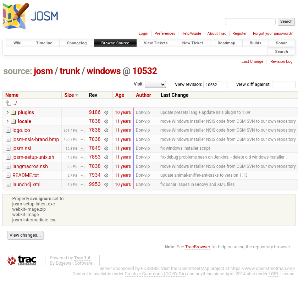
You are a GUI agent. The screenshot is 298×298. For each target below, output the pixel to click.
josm (43, 71)
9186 (94, 113)
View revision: (188, 84)
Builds (255, 43)
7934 (94, 183)
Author (143, 95)
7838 (94, 123)
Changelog (77, 43)
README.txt (25, 183)
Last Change (252, 61)
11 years (123, 122)
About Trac (217, 33)
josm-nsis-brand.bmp (35, 142)
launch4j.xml (26, 193)
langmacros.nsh (30, 173)
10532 (144, 71)
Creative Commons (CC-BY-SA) (155, 283)
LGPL (274, 283)
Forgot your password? (273, 33)
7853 (94, 163)
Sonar (281, 43)
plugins (26, 112)
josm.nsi (21, 152)
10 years (123, 112)
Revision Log (281, 61)
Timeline (44, 43)
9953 (94, 193)
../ (14, 103)
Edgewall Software (74, 272)
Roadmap (226, 43)
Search (281, 51)
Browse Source (115, 43)
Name (11, 95)
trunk (70, 71)
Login (143, 33)
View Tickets (156, 43)
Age (119, 95)
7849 (94, 153)
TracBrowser (197, 256)
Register (239, 33)
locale (24, 122)
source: (18, 71)
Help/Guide (191, 33)
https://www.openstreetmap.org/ (263, 278)
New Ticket (192, 43)
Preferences (164, 33)
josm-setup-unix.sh (33, 162)
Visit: (139, 84)
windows (104, 71)
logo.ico (21, 132)
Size (69, 95)
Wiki (17, 43)
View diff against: (266, 84)
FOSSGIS (150, 278)
